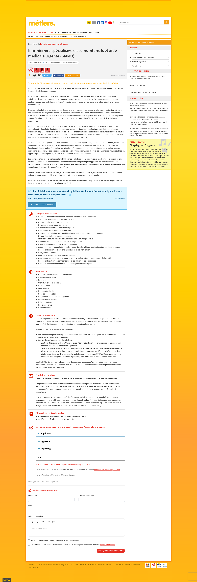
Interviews (64, 36)
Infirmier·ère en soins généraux (54, 44)
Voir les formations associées (141, 42)
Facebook (58, 75)
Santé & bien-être (36, 62)
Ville (30, 506)
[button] (32, 521)
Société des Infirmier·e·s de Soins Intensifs (56, 419)
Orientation (66, 33)
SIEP (36, 565)
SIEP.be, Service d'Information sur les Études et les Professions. (7, 580)
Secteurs (39, 36)
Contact (108, 565)
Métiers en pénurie (51, 36)
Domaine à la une (46, 33)
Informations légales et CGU (62, 565)
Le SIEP (96, 33)
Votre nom (32, 495)
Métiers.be (41, 23)
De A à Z (31, 36)
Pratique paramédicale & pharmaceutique (60, 62)
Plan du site (101, 565)
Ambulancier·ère (138, 53)
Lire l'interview (120, 199)
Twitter (47, 75)
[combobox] (51, 510)
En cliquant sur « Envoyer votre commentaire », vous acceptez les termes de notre (71, 545)
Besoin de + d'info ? (72, 75)
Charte (76, 565)
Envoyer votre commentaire (110, 551)
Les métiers (32, 33)
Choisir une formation (82, 33)
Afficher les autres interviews (42, 205)
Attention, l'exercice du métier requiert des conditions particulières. (63, 464)
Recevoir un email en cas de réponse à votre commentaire (54, 540)
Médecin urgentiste (139, 62)
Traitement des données (87, 565)
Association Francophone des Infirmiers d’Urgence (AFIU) (62, 416)
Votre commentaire (36, 516)
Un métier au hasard (78, 36)
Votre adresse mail (86, 495)
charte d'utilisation (107, 545)
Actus (57, 33)
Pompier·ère (136, 66)
